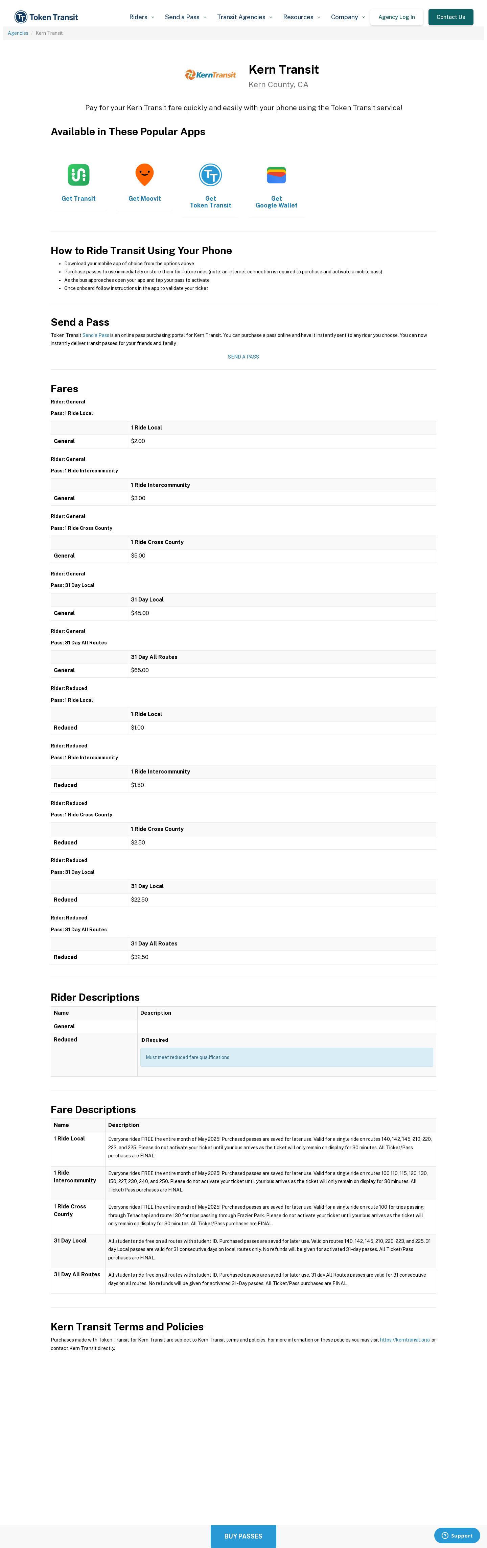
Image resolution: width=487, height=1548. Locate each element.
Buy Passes (243, 1536)
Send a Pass (96, 335)
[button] (142, 17)
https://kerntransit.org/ (405, 1340)
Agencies (18, 33)
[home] (47, 17)
